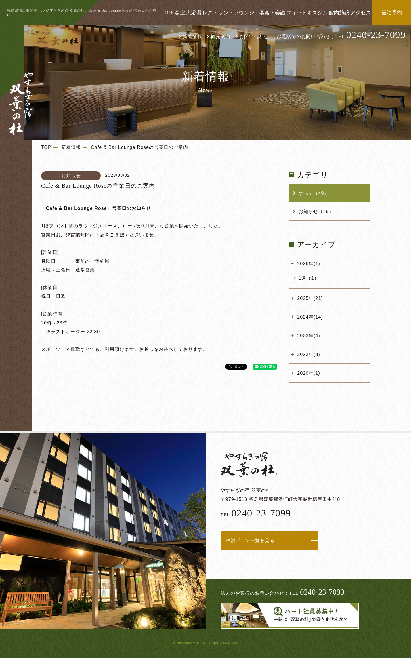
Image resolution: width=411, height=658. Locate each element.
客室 (180, 12)
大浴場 (193, 12)
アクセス (360, 12)
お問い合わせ (254, 36)
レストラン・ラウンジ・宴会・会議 (243, 12)
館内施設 (339, 12)
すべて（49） (314, 193)
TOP (168, 12)
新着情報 (192, 36)
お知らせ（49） (316, 211)
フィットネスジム (307, 12)
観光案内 (220, 36)
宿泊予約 (391, 13)
